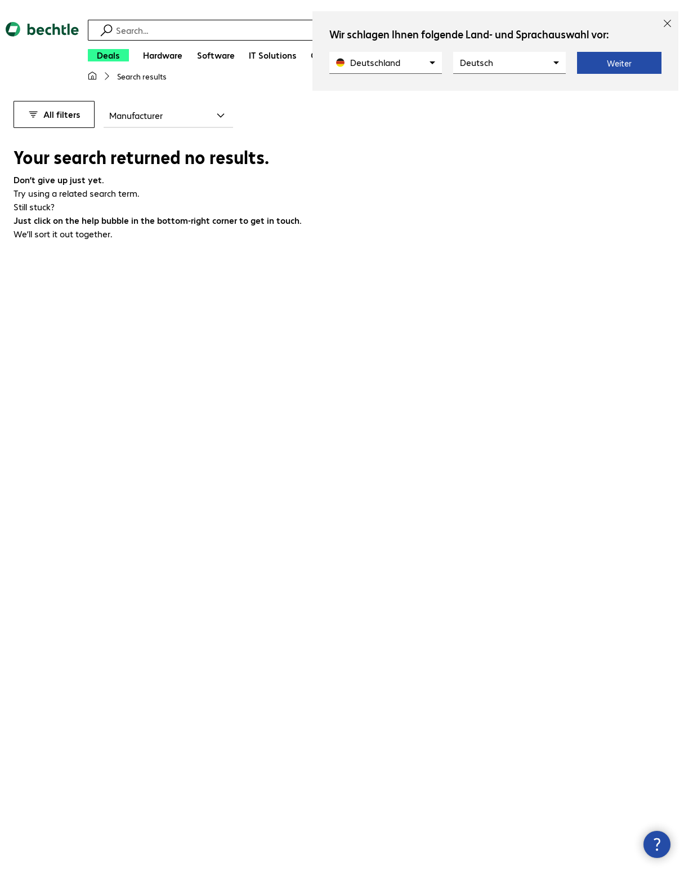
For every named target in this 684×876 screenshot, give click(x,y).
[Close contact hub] (656, 844)
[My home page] (92, 76)
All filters (54, 114)
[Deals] (108, 55)
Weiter (619, 63)
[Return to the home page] (42, 56)
